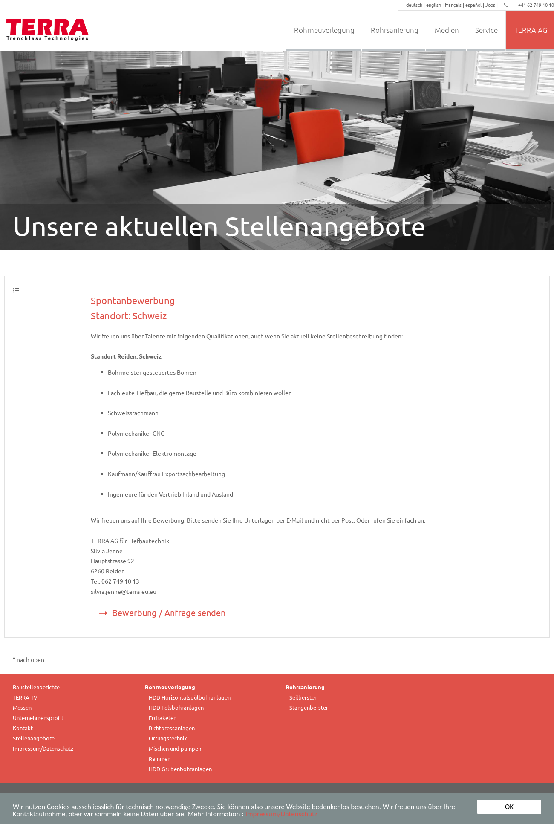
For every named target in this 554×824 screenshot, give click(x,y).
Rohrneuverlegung (324, 30)
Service (486, 30)
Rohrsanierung (394, 30)
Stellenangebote (34, 738)
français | (455, 4)
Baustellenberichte (36, 687)
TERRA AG (530, 30)
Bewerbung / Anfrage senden (162, 612)
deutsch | (416, 4)
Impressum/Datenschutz (281, 816)
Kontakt (23, 727)
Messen (22, 707)
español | (475, 4)
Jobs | (492, 4)
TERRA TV (25, 697)
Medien (447, 30)
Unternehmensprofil (38, 717)
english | (435, 4)
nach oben (28, 659)
